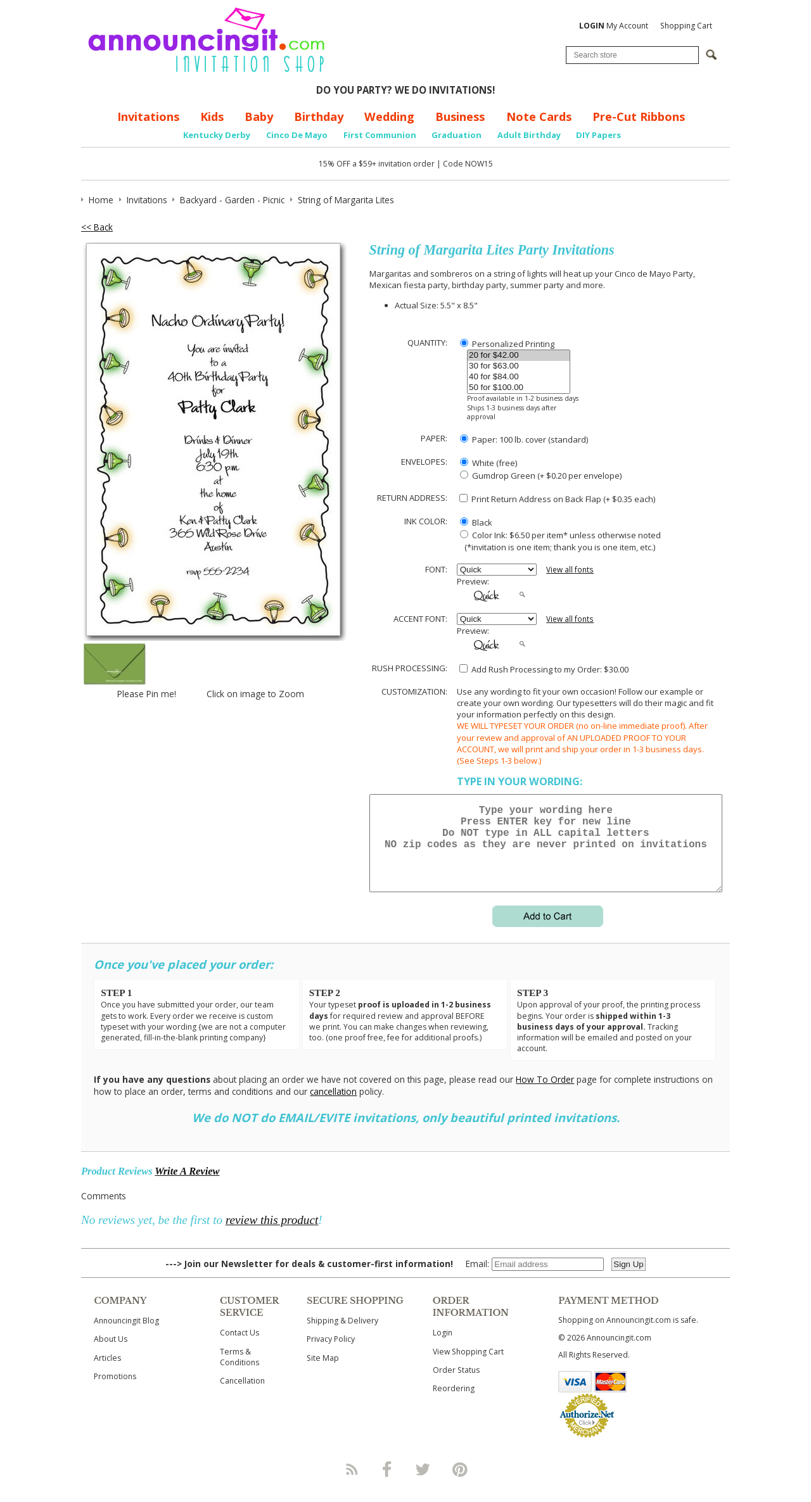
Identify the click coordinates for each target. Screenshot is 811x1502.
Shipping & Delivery (342, 1335)
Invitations (148, 116)
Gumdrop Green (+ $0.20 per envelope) (541, 475)
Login (442, 1347)
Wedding (389, 116)
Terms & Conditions (239, 1372)
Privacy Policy (331, 1354)
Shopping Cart (686, 25)
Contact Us (239, 1347)
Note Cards (539, 116)
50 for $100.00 (519, 387)
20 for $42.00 (519, 355)
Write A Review (187, 1186)
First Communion (379, 135)
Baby (259, 116)
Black (476, 522)
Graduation (456, 135)
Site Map (323, 1373)
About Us (110, 1354)
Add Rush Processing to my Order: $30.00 (544, 669)
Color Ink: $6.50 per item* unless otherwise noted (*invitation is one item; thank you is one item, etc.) (559, 540)
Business (460, 116)
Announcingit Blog (126, 1335)
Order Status (456, 1385)
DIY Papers (598, 135)
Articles (107, 1373)
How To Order (545, 1095)
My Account (613, 25)
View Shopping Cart (468, 1366)
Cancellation (242, 1396)
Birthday (318, 116)
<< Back (97, 227)
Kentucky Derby (216, 135)
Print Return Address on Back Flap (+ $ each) (557, 499)
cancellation (333, 1107)
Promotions (115, 1391)
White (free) (488, 463)
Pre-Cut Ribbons (638, 116)
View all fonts (570, 569)
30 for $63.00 (519, 366)
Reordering (454, 1403)
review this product (272, 1235)
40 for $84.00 (519, 377)
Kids (212, 116)
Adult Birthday (529, 135)
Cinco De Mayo (297, 135)
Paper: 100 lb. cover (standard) (524, 439)
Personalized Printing (507, 344)
